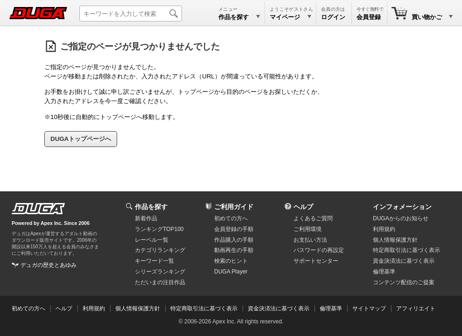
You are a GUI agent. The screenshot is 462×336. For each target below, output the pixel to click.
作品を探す (151, 206)
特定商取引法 (406, 250)
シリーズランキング (160, 271)
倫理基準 (384, 271)
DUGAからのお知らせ (400, 218)
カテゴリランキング (160, 250)
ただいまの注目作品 (160, 282)
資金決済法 (403, 261)
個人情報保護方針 (395, 240)
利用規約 (384, 229)
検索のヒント (231, 261)
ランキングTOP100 (159, 229)
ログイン (333, 17)
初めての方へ (231, 218)
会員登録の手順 (233, 229)
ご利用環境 (308, 229)
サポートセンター (316, 261)
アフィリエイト (415, 308)
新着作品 (146, 218)
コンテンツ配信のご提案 (403, 282)
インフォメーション (402, 206)
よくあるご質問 (313, 218)
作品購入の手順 (233, 240)
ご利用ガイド (233, 206)
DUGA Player (230, 271)
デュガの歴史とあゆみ (49, 265)
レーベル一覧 (151, 240)
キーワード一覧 (154, 261)
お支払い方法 (310, 240)
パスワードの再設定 (319, 250)
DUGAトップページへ (80, 138)
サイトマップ (369, 308)
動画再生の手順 (233, 250)
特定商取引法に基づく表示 (204, 308)
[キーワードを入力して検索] (130, 13)
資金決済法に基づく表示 (278, 308)
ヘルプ (303, 206)
